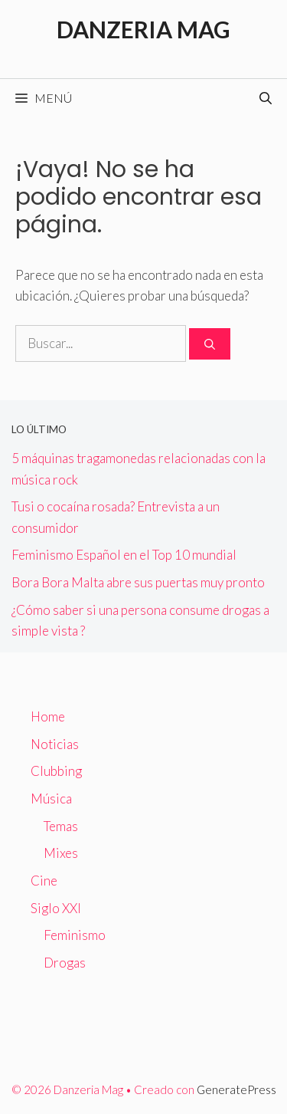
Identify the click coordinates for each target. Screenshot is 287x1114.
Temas (61, 826)
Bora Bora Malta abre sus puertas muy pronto (138, 582)
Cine (44, 880)
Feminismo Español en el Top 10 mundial (123, 555)
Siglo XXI (56, 908)
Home (48, 716)
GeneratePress (236, 1089)
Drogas (65, 963)
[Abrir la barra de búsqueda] (265, 98)
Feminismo (75, 935)
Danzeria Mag (143, 29)
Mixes (61, 853)
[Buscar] (209, 343)
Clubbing (56, 771)
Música (51, 798)
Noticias (55, 744)
